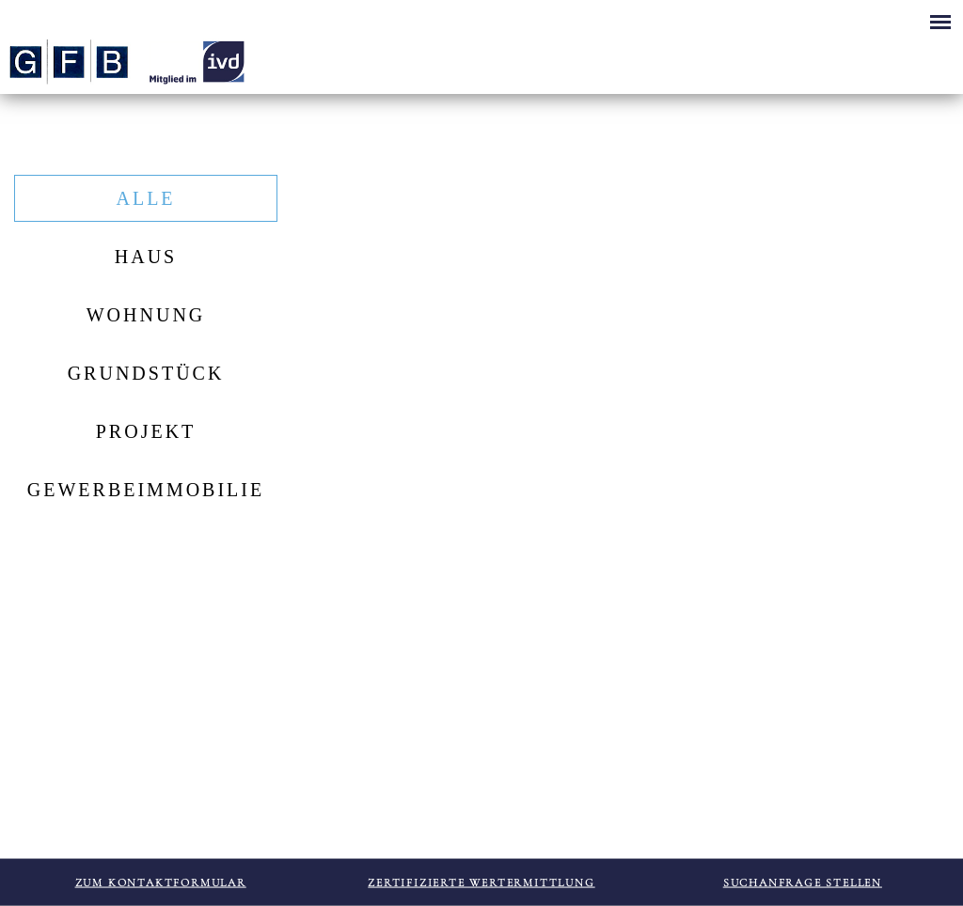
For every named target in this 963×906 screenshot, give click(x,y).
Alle (145, 198)
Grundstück (146, 373)
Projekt (146, 431)
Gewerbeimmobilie (145, 489)
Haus (146, 256)
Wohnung (146, 315)
